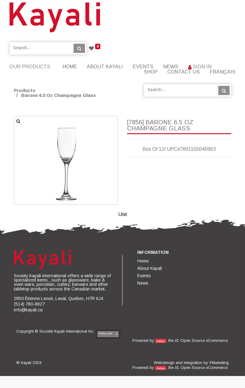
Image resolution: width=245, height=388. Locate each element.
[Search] (79, 48)
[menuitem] (69, 66)
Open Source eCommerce (204, 340)
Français (222, 71)
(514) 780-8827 (29, 304)
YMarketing (219, 362)
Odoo (160, 341)
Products (24, 90)
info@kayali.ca (28, 309)
